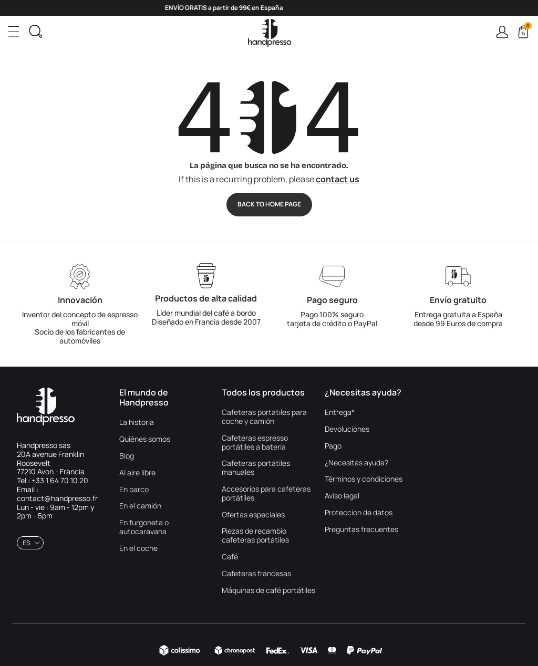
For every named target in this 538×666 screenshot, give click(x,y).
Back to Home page (269, 204)
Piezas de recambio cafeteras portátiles (255, 536)
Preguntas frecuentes (361, 529)
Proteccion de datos (358, 512)
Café (230, 557)
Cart (527, 27)
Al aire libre (137, 473)
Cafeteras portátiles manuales (256, 468)
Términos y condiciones (363, 479)
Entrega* (340, 412)
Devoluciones (347, 429)
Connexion (502, 31)
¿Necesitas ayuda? (356, 463)
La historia (136, 422)
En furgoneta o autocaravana (144, 527)
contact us (337, 179)
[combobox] (30, 543)
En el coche (138, 548)
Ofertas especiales (253, 515)
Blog (126, 456)
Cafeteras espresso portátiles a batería (255, 443)
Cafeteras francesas (256, 573)
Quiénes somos (144, 439)
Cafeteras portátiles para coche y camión (264, 417)
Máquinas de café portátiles (268, 590)
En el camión (140, 506)
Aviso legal (342, 496)
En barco (134, 489)
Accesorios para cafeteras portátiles (266, 494)
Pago (333, 446)
